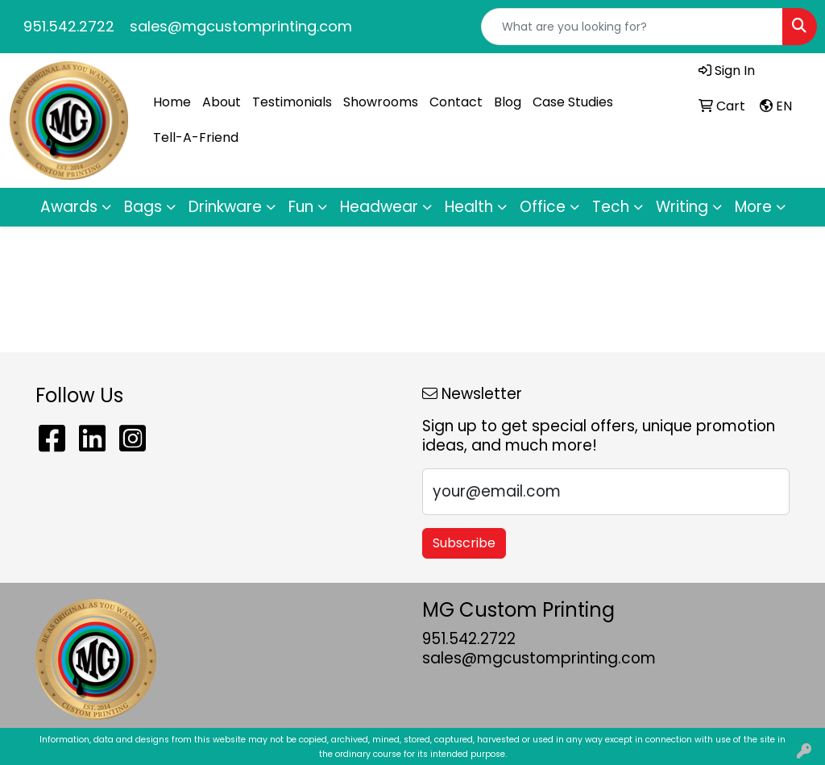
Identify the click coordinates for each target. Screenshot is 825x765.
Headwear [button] (379, 207)
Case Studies (573, 102)
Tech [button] (610, 207)
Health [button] (469, 207)
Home (172, 102)
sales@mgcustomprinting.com (241, 26)
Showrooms (380, 102)
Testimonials (292, 102)
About (221, 102)
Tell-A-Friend (195, 137)
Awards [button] (68, 207)
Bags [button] (143, 207)
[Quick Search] (632, 26)
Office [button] (543, 207)
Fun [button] (300, 207)
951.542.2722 (68, 26)
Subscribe (464, 543)
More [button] (753, 207)
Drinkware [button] (225, 207)
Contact (456, 102)
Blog (507, 102)
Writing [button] (682, 207)
